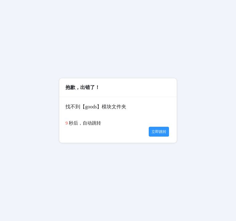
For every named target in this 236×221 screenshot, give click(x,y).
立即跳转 (158, 132)
